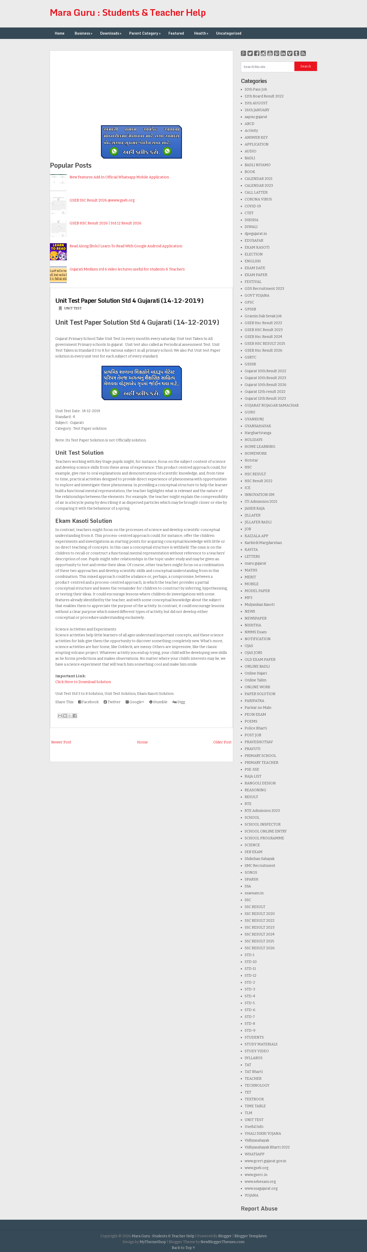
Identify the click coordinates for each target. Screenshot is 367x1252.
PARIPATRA (254, 701)
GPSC (249, 302)
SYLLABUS (254, 1058)
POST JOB (253, 735)
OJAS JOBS (253, 653)
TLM (248, 1113)
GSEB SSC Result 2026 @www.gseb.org (102, 200)
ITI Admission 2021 (261, 501)
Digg (179, 702)
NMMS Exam (256, 632)
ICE (248, 488)
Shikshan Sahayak (259, 859)
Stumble (158, 702)
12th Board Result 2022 (264, 96)
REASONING (255, 790)
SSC (248, 900)
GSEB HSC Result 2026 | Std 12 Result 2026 (105, 223)
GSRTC (250, 357)
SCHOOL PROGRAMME (264, 838)
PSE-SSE (252, 769)
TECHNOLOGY (257, 1085)
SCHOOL (252, 817)
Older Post (222, 742)
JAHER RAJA (255, 508)
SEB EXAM (254, 852)
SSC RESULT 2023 (259, 927)
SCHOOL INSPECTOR (263, 824)
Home (59, 33)
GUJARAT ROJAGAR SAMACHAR (272, 405)
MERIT (250, 577)
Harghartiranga (258, 433)
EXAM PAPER (256, 275)
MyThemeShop (153, 1242)
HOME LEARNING (260, 446)
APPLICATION (257, 144)
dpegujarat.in (256, 234)
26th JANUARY (257, 110)
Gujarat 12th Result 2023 (265, 398)
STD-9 (250, 1030)
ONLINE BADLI (257, 666)
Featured (176, 33)
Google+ (135, 702)
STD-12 (250, 975)
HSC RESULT (255, 474)
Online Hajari (256, 673)
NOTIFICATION (258, 639)
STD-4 (250, 996)
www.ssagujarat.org (261, 1188)
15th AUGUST (256, 103)
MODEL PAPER (257, 591)
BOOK (250, 172)
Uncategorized (228, 33)
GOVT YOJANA (257, 295)
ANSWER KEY (256, 137)
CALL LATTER (256, 192)
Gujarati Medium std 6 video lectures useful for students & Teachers (127, 269)
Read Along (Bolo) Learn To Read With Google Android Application (126, 246)
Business (84, 33)
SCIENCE (252, 845)
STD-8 (250, 1023)
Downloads (111, 33)
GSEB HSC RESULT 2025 (265, 343)
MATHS (251, 570)
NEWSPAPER (256, 618)
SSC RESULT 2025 (259, 941)
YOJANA (251, 1195)
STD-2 (250, 982)
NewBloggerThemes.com (222, 1242)
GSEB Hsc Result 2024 (263, 337)
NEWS (250, 611)
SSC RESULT (255, 907)
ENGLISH (253, 261)
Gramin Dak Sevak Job (263, 316)
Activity (251, 130)
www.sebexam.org (260, 1181)
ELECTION (254, 254)
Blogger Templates (250, 1236)
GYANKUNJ (254, 419)
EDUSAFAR (254, 240)
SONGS (251, 872)
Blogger (225, 1236)
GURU (250, 412)
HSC (248, 467)
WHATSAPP (255, 1154)
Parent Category (145, 33)
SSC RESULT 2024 (259, 934)
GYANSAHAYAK (258, 426)
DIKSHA (251, 220)
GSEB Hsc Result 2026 (263, 350)
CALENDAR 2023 (259, 185)
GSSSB (250, 364)
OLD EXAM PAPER (260, 659)
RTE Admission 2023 (262, 811)
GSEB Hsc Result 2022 (263, 323)
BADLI (250, 158)
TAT (248, 1065)
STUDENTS (254, 1037)
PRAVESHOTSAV (259, 742)
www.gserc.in (256, 1175)
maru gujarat (255, 563)
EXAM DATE (255, 268)
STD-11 (250, 969)
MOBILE (252, 584)
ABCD (249, 124)
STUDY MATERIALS (261, 1044)
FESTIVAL (253, 282)
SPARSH (251, 879)
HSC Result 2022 (258, 481)
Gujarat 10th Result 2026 (265, 385)
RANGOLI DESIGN (260, 783)
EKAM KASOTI (257, 247)
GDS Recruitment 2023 (264, 288)
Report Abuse (259, 1208)
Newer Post (61, 742)
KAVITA (251, 550)
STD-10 (251, 962)
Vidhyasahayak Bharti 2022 (267, 1147)
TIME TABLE (255, 1106)
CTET (249, 213)
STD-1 (249, 955)
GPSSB (250, 309)
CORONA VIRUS (258, 199)
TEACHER (253, 1078)
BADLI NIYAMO (258, 165)
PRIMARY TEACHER (261, 762)
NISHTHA (253, 625)
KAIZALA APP (256, 536)
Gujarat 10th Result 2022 (265, 371)
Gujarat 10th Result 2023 (265, 378)
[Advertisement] (141, 86)
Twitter (112, 702)
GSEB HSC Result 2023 (264, 330)
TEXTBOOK (254, 1099)
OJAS (249, 646)
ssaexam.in (254, 893)
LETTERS (252, 556)
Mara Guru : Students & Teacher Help (128, 12)
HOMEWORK (256, 453)
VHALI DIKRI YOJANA (263, 1133)
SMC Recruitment (260, 866)
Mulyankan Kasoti (259, 604)
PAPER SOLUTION (260, 694)
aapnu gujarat (256, 117)
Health (201, 33)
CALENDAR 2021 (258, 179)
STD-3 (250, 989)
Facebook (88, 702)
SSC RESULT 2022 (259, 920)
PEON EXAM (255, 714)
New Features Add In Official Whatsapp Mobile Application (119, 177)
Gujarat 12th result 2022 (265, 392)
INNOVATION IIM (259, 495)
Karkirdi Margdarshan (263, 543)
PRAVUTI (252, 749)
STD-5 (250, 1003)
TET (248, 1092)
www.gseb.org (256, 1168)
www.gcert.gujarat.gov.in (265, 1161)
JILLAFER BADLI (258, 522)
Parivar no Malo (258, 708)
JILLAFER (252, 515)
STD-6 (250, 1010)
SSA (248, 886)
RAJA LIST (253, 776)
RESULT (251, 797)
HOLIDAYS (254, 440)
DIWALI (251, 227)
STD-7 (250, 1017)
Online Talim (255, 680)
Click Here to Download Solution (83, 682)
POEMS (251, 721)
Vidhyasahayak (257, 1140)
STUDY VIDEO (257, 1051)
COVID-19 (253, 206)
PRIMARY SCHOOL (260, 756)
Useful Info (254, 1127)
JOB (248, 529)
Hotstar (251, 460)
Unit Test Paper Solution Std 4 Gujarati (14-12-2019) (129, 300)
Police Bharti (256, 728)
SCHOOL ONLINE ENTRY (266, 831)
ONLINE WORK (257, 687)
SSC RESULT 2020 (260, 914)
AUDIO (250, 151)
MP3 (248, 598)
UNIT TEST (73, 308)
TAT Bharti (254, 1072)
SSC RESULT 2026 (260, 948)
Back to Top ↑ (183, 1248)
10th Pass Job (256, 89)
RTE (248, 804)
